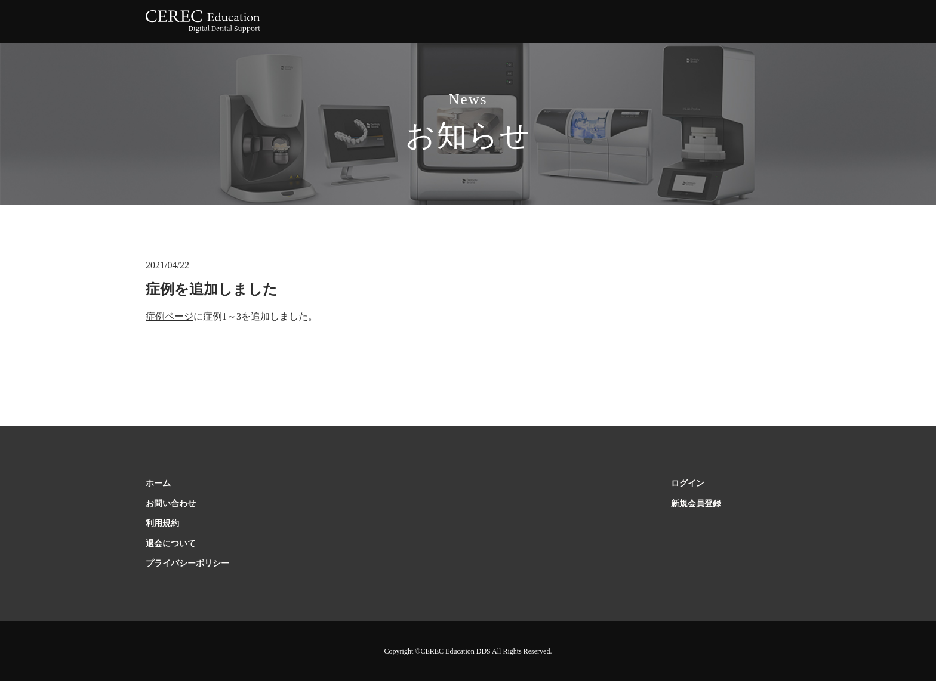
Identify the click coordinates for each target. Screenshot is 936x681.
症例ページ (169, 316)
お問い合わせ (171, 503)
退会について (171, 543)
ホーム (158, 483)
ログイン (687, 483)
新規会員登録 (696, 503)
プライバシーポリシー (187, 563)
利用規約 (162, 523)
